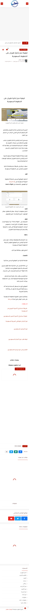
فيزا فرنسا (23, 591)
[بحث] (2, 3)
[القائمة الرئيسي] (27, 3)
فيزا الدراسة (23, 586)
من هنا (10, 299)
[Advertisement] (14, 24)
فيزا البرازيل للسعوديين (20, 329)
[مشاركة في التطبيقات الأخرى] (7, 451)
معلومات (24, 597)
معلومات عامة (23, 49)
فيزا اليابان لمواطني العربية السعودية (16, 321)
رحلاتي (24, 583)
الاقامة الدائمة (22, 575)
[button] (20, 451)
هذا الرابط (12, 182)
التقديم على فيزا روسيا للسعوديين (17, 350)
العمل (24, 578)
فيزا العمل (23, 589)
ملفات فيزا (23, 602)
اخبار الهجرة (23, 572)
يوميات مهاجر (9, 609)
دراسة (24, 580)
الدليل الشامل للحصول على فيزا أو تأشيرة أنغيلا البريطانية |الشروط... (12, 43)
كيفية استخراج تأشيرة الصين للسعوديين (15, 316)
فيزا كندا (24, 594)
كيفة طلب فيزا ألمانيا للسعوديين (17, 339)
